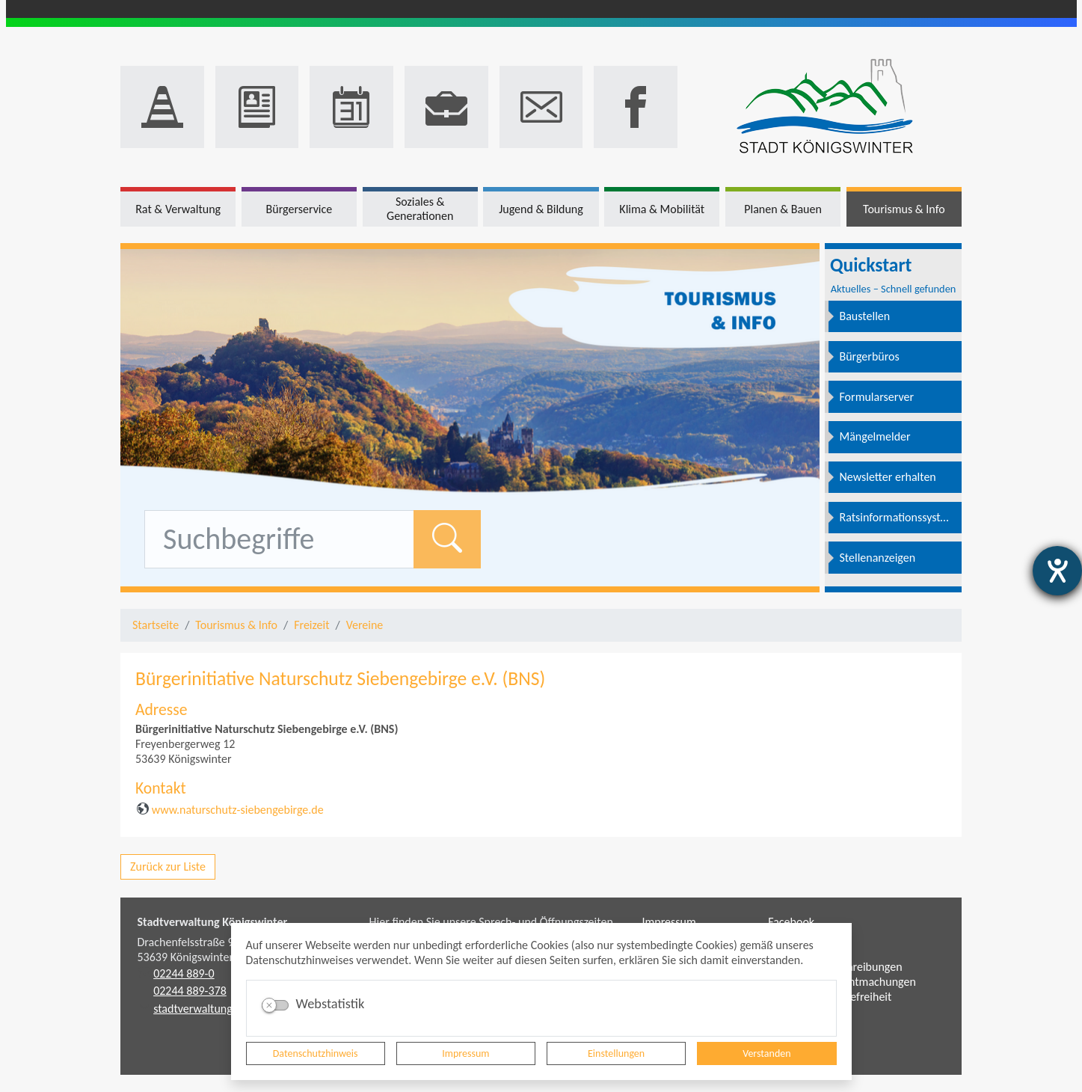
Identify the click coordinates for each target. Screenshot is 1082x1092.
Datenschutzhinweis (315, 1053)
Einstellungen (616, 1053)
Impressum (465, 1053)
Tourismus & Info (236, 625)
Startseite (155, 625)
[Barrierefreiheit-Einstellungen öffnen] (1057, 570)
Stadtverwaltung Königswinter (213, 922)
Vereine (365, 625)
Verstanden (766, 1053)
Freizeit (311, 625)
